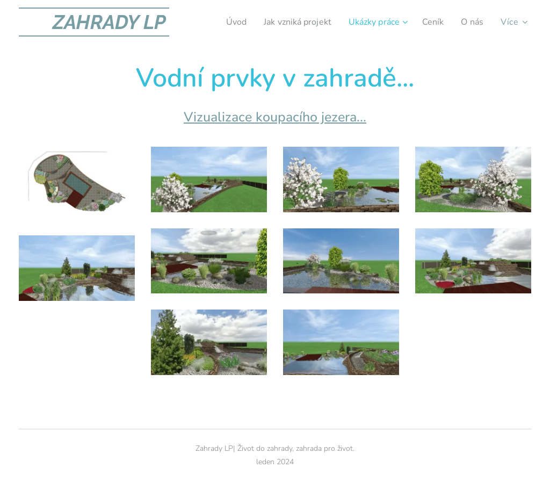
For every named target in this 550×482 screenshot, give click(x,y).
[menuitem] (223, 22)
